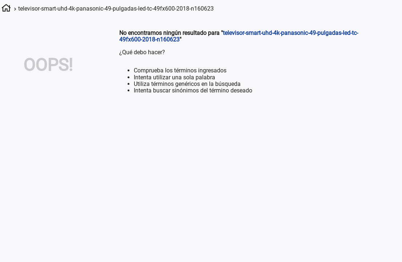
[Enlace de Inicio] (6, 9)
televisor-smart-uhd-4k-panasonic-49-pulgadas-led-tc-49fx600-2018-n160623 (116, 8)
